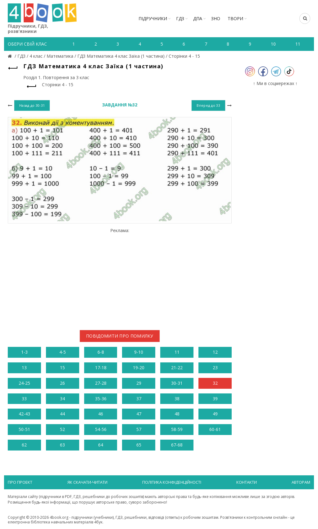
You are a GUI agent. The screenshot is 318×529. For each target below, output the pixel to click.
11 (177, 352)
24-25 (24, 383)
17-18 (101, 367)
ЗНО (215, 18)
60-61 (215, 429)
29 (138, 383)
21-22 (177, 367)
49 (215, 414)
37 (138, 398)
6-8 (101, 352)
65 (138, 445)
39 (215, 398)
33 (24, 398)
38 (177, 398)
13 (24, 367)
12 (215, 352)
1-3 (24, 352)
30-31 (177, 383)
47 (138, 414)
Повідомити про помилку (119, 336)
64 (100, 445)
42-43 (24, 414)
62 (24, 445)
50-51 (24, 429)
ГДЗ (180, 18)
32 (215, 383)
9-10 (138, 352)
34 (62, 398)
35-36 (101, 398)
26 (62, 383)
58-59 (177, 429)
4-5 (62, 352)
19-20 (138, 367)
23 (215, 367)
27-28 (101, 383)
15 (62, 367)
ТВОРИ (235, 18)
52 (62, 429)
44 (62, 414)
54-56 (101, 429)
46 (100, 414)
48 (177, 414)
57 (138, 429)
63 (62, 445)
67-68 (177, 445)
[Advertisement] (120, 276)
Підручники (153, 18)
